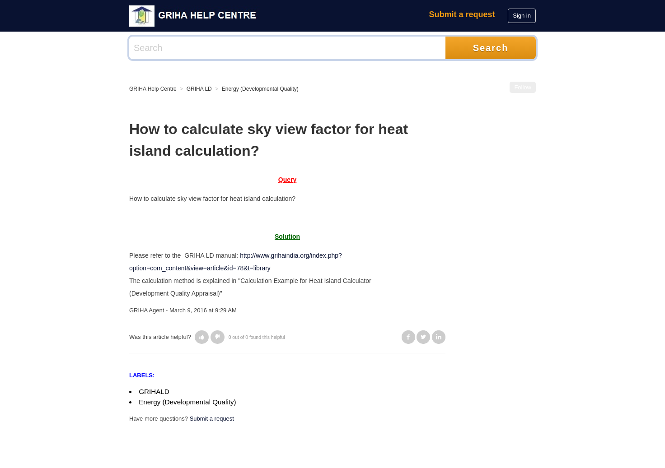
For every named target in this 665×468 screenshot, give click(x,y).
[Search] (287, 48)
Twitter (423, 337)
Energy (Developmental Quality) (260, 89)
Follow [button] (522, 87)
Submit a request (462, 14)
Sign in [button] (522, 15)
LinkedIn (438, 337)
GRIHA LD (199, 89)
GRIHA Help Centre (153, 89)
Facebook (408, 337)
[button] (202, 337)
